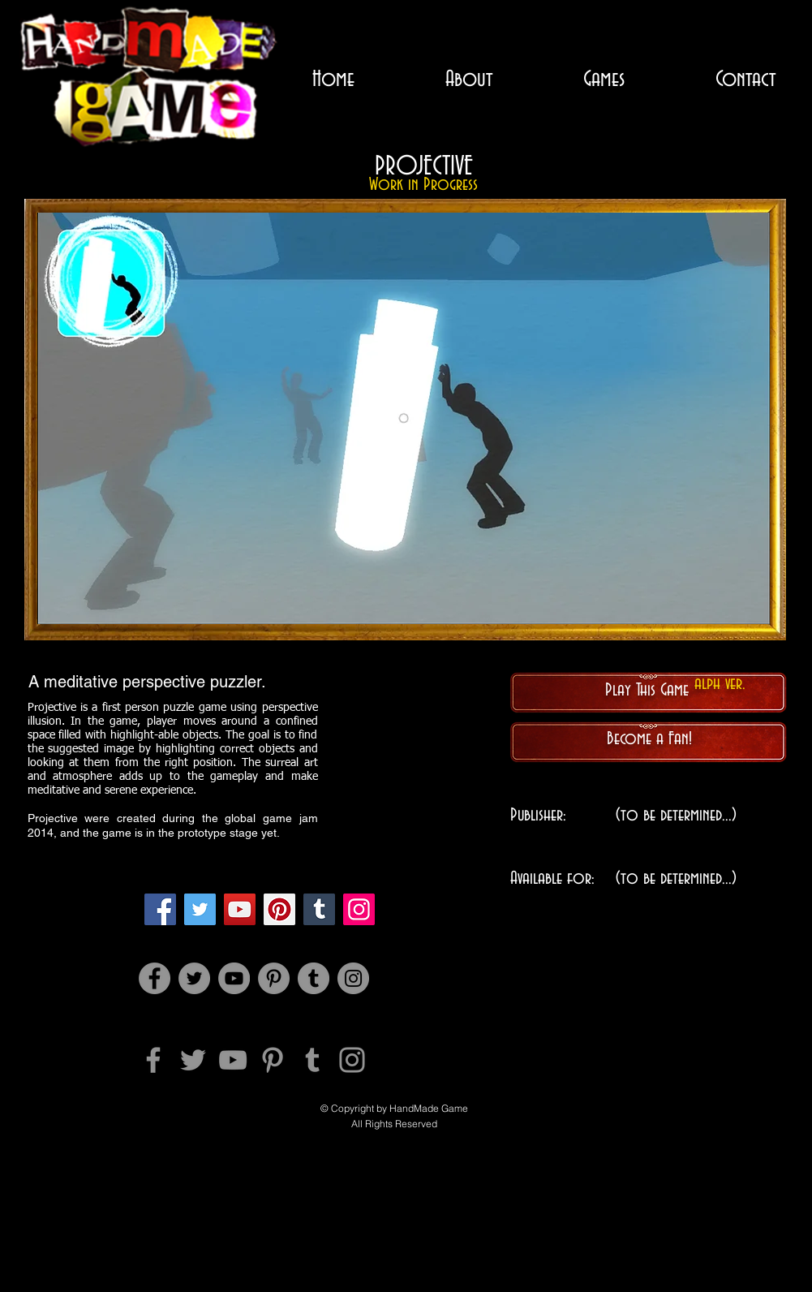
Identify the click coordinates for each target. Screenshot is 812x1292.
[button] (403, 418)
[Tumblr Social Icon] (319, 909)
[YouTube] (240, 909)
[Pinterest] (279, 909)
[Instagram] (359, 909)
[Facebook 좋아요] (392, 1167)
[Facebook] (160, 909)
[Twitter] (200, 909)
